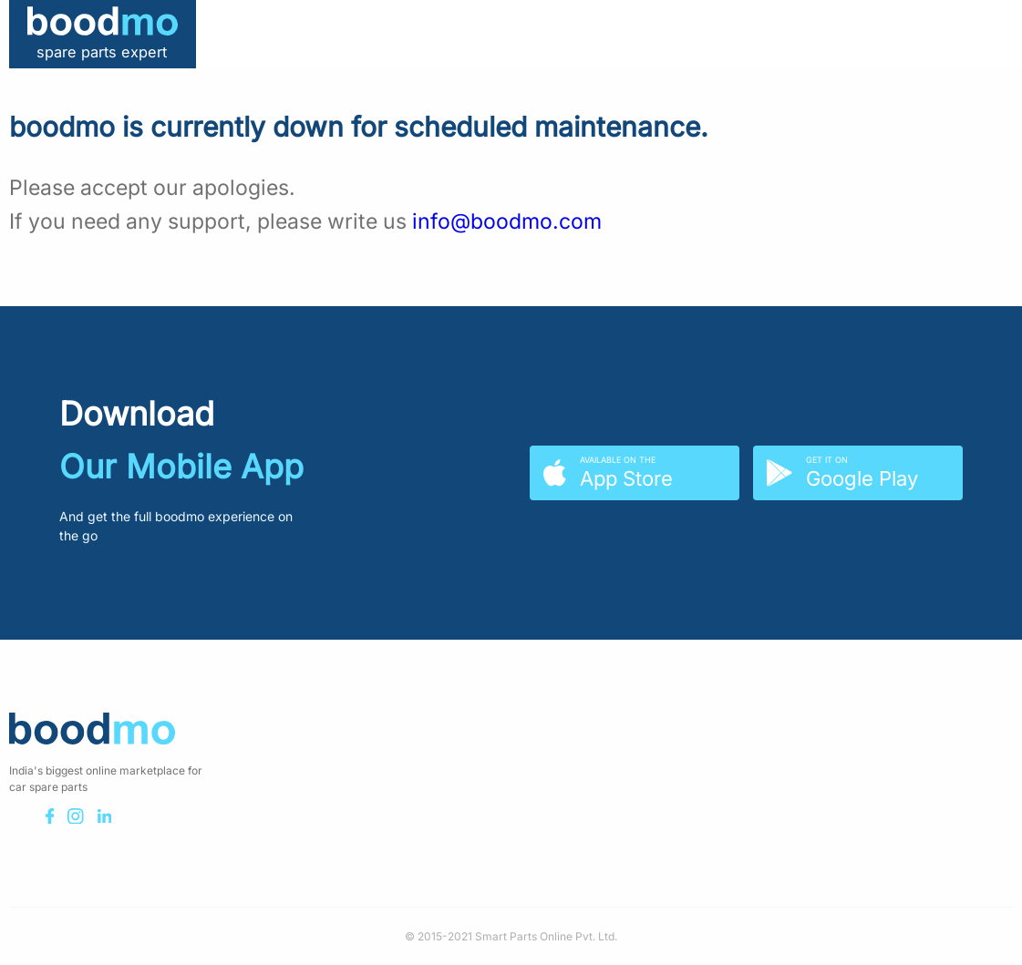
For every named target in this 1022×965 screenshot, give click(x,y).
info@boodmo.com (507, 221)
